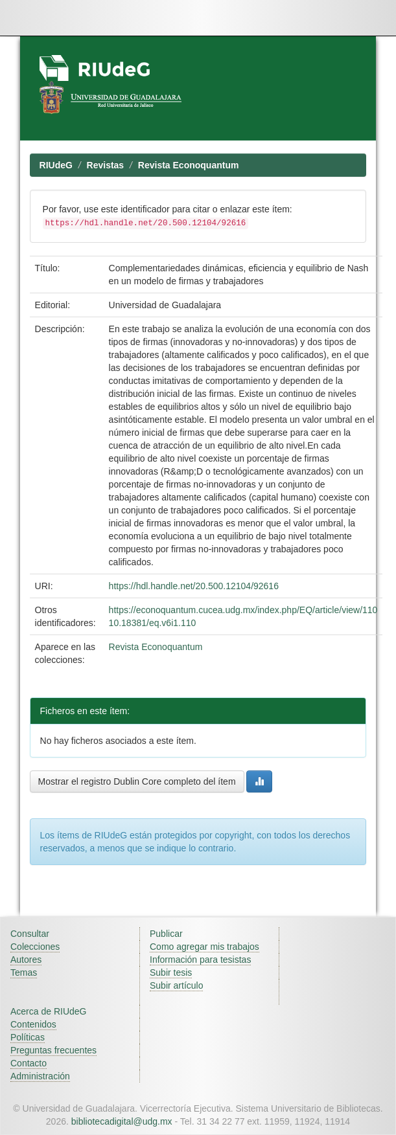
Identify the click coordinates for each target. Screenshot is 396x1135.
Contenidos (33, 1024)
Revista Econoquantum (188, 165)
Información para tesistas (200, 959)
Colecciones (35, 946)
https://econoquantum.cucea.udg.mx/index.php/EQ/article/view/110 (243, 610)
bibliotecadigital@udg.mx (121, 1121)
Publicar (166, 933)
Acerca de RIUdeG (48, 1011)
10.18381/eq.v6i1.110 (152, 623)
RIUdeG (56, 165)
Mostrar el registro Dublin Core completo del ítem (137, 781)
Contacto (28, 1063)
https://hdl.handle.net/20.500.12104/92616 (194, 586)
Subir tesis (171, 972)
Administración (40, 1076)
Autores (25, 959)
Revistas (105, 165)
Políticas (27, 1037)
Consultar (29, 933)
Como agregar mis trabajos (204, 946)
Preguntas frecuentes (53, 1050)
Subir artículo (176, 985)
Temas (23, 972)
